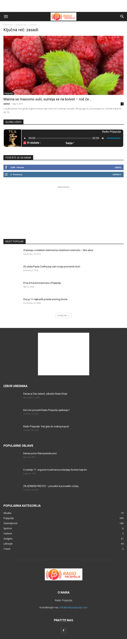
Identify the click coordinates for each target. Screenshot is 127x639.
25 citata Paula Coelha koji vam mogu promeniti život (51, 266)
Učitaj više (63, 315)
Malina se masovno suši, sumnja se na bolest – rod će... (47, 99)
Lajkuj (118, 167)
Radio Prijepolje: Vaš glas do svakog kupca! (46, 426)
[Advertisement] (63, 6)
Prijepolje (8, 93)
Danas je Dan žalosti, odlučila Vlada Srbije (45, 393)
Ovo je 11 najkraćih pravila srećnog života (45, 299)
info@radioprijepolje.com (74, 607)
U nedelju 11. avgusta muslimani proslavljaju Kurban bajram (55, 469)
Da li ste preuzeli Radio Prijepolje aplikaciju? (46, 410)
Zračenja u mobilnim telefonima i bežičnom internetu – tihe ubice (58, 250)
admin (6, 103)
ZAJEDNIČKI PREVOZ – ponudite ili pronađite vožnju (51, 486)
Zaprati (116, 174)
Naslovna (7, 24)
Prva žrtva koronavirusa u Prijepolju (42, 283)
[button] (5, 16)
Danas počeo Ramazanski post (40, 453)
